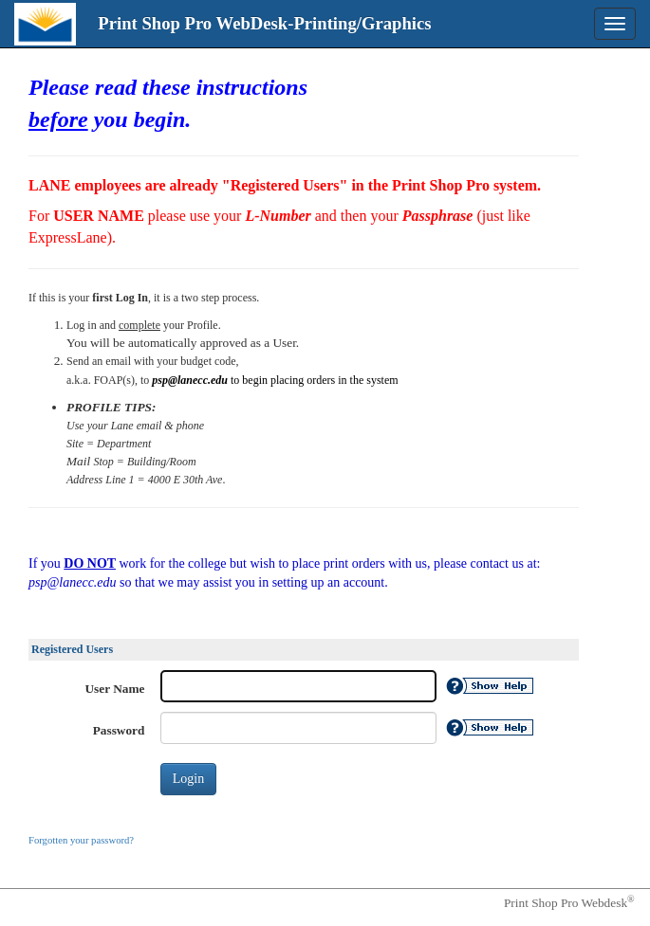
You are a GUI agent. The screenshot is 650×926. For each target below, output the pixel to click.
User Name (115, 688)
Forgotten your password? (81, 840)
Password (119, 730)
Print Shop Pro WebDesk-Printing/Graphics (264, 23)
